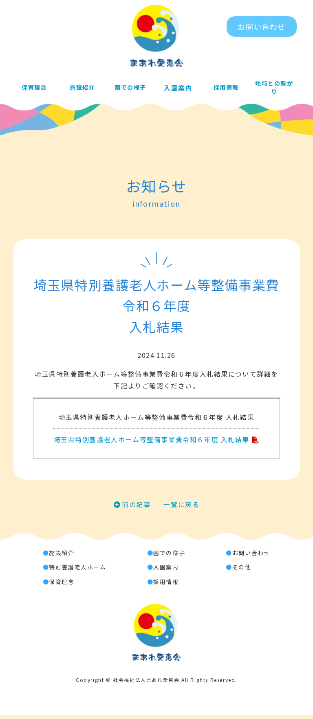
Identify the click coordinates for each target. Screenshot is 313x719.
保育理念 (34, 88)
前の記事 (136, 508)
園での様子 (130, 88)
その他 (241, 571)
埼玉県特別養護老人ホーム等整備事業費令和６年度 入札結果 (151, 442)
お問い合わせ (262, 26)
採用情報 (226, 88)
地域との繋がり (274, 88)
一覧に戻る (182, 508)
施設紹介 (82, 88)
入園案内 (178, 88)
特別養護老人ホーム (77, 571)
